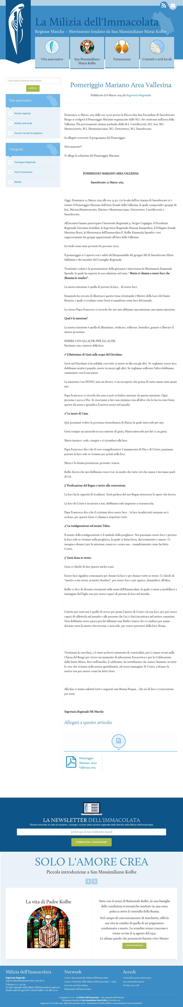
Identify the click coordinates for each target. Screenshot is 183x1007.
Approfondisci (134, 945)
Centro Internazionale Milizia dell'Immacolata (86, 978)
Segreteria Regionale (138, 95)
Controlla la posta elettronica (137, 978)
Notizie (17, 182)
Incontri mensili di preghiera (28, 133)
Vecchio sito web (131, 985)
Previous (88, 881)
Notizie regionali (22, 113)
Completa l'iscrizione (91, 842)
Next (95, 881)
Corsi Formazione (23, 172)
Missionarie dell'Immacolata (77, 989)
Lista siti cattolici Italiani (76, 985)
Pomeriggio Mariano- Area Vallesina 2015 (88, 763)
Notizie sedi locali (23, 123)
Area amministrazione (133, 982)
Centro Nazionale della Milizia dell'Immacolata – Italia (90, 982)
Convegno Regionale (25, 162)
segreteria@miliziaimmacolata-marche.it (25, 981)
